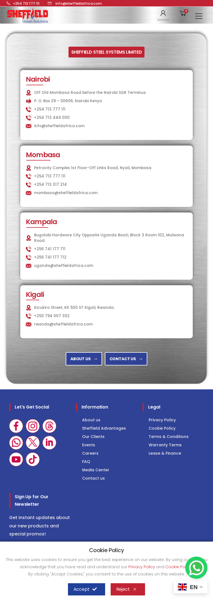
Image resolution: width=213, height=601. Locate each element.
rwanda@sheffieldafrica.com (63, 324)
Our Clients (93, 436)
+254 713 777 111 (49, 109)
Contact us (93, 478)
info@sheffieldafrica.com (59, 126)
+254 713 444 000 (52, 117)
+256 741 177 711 (49, 249)
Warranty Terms (165, 445)
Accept (85, 589)
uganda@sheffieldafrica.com (63, 265)
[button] (163, 15)
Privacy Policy (162, 420)
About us (91, 420)
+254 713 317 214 (50, 184)
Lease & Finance (165, 453)
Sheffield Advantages (104, 428)
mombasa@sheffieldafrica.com (66, 193)
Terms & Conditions (169, 436)
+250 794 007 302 (52, 316)
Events (88, 445)
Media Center (95, 470)
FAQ (86, 461)
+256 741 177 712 (50, 257)
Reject (126, 589)
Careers (90, 453)
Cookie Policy (162, 428)
